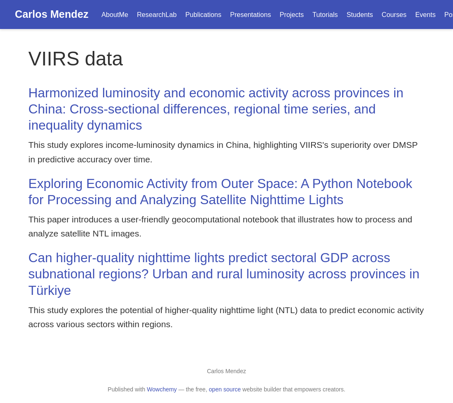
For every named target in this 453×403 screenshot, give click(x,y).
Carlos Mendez (52, 14)
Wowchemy (162, 389)
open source (225, 389)
